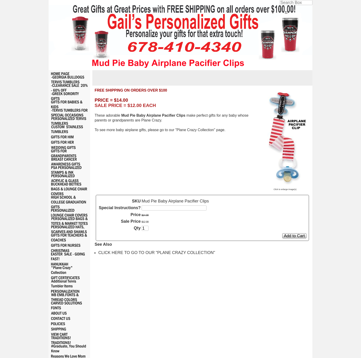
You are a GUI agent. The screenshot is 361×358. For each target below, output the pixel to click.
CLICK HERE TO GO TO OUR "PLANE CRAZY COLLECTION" (156, 252)
